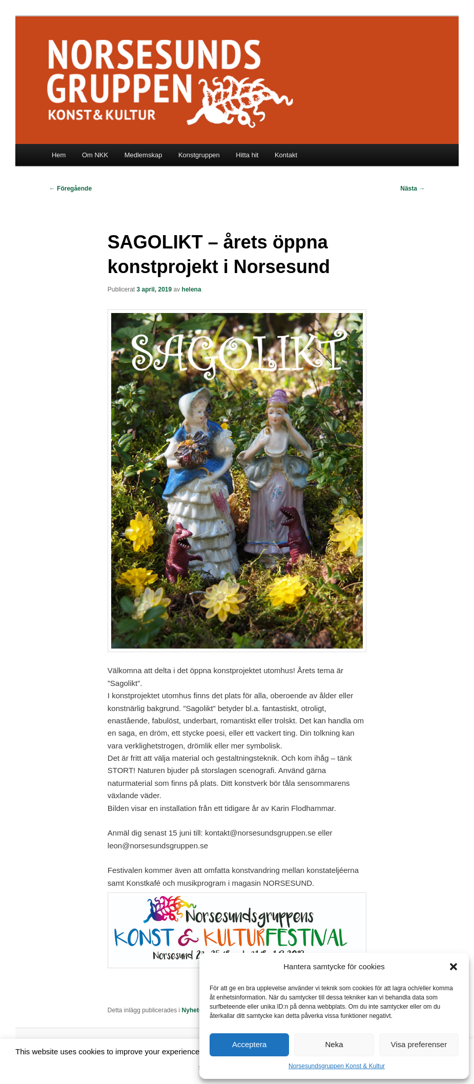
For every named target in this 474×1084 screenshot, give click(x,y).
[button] (453, 967)
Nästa (412, 188)
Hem (59, 155)
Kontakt (286, 155)
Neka (334, 1044)
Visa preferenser (418, 1044)
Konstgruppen (199, 155)
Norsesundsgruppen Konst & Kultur (336, 1066)
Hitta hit (247, 155)
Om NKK (95, 155)
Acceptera (249, 1044)
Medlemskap (143, 155)
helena (191, 289)
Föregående (70, 188)
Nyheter (193, 1010)
